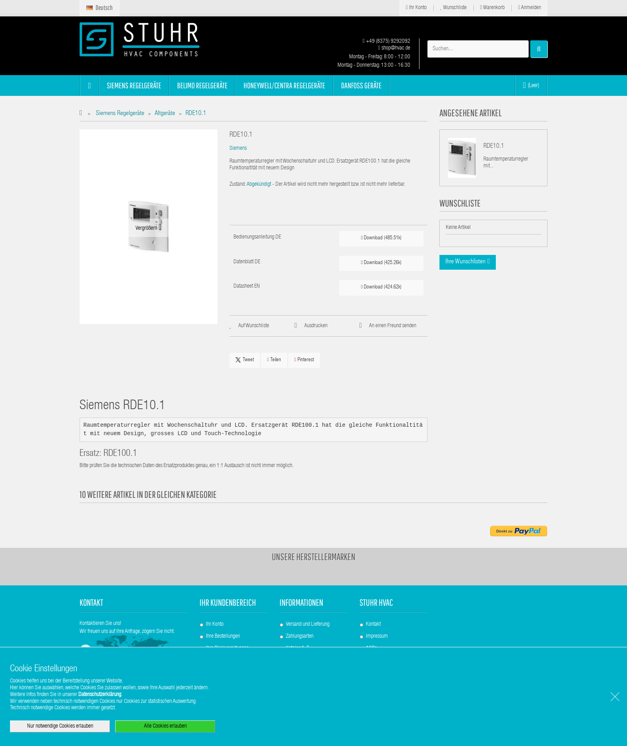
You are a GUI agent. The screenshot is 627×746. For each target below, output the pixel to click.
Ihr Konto (416, 8)
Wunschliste (453, 8)
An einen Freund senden (392, 326)
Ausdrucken (315, 326)
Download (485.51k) (381, 238)
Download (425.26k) (381, 263)
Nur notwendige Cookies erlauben (60, 726)
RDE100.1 (120, 454)
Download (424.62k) (381, 287)
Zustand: (238, 184)
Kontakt (373, 624)
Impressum (377, 636)
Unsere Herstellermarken (313, 556)
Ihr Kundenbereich (228, 602)
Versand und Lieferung (307, 624)
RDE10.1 (493, 146)
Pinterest (304, 360)
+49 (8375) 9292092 (386, 41)
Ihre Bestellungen (223, 636)
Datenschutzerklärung (99, 695)
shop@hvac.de (394, 48)
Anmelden (529, 8)
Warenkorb (492, 8)
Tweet (245, 360)
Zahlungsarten (300, 636)
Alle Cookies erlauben (165, 726)
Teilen (274, 360)
